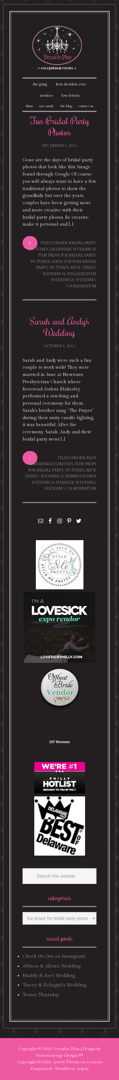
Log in (83, 1068)
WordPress (65, 1068)
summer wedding (76, 482)
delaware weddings (73, 249)
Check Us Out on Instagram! (54, 956)
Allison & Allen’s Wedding (52, 966)
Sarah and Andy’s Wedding (59, 326)
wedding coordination (70, 488)
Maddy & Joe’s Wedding (49, 975)
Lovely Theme (66, 1062)
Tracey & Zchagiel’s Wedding (54, 985)
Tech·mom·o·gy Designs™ (59, 1055)
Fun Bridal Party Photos (59, 126)
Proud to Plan (67, 1048)
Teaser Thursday (41, 994)
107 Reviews (59, 742)
